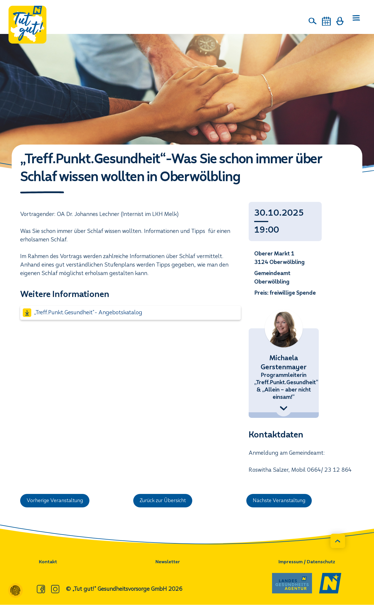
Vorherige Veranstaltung (58, 501)
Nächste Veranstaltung (282, 501)
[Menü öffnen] (355, 21)
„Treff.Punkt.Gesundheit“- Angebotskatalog (82, 312)
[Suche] (313, 21)
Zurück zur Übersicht (166, 501)
